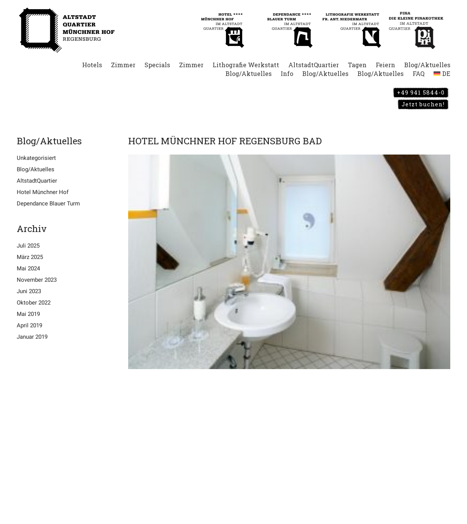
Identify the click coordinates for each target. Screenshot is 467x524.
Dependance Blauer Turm (48, 203)
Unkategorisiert (36, 158)
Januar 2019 (32, 336)
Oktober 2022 (34, 302)
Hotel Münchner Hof (42, 192)
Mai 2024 (28, 268)
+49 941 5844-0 (421, 92)
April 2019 (29, 325)
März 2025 (30, 257)
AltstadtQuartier (37, 180)
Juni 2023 (29, 291)
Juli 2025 (28, 245)
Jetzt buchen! (423, 104)
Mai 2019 (28, 314)
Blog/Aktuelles (35, 169)
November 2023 (37, 279)
